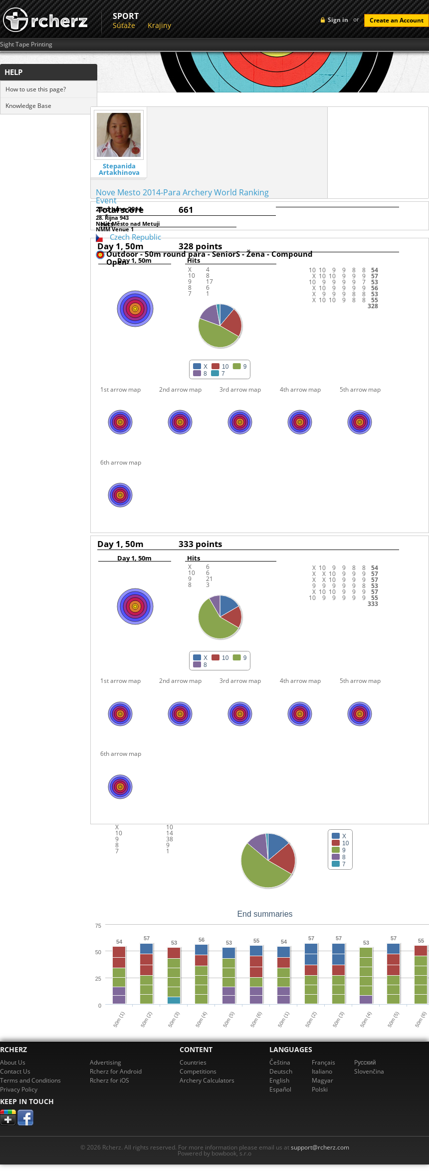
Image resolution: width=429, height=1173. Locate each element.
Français (323, 1062)
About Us (12, 1062)
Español (280, 1089)
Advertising (105, 1062)
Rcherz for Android (116, 1071)
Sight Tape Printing (26, 44)
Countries (193, 1062)
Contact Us (15, 1071)
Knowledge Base (28, 105)
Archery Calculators (207, 1080)
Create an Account (397, 20)
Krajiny (159, 25)
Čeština (279, 1062)
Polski (320, 1089)
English (279, 1080)
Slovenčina (369, 1071)
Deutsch (280, 1071)
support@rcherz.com (320, 1147)
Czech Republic (135, 237)
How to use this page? (35, 89)
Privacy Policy (18, 1089)
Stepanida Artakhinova (119, 169)
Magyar (322, 1080)
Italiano (322, 1071)
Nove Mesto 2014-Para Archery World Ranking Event (182, 196)
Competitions (198, 1071)
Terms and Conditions (30, 1080)
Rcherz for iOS (109, 1080)
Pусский (365, 1062)
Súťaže (124, 25)
